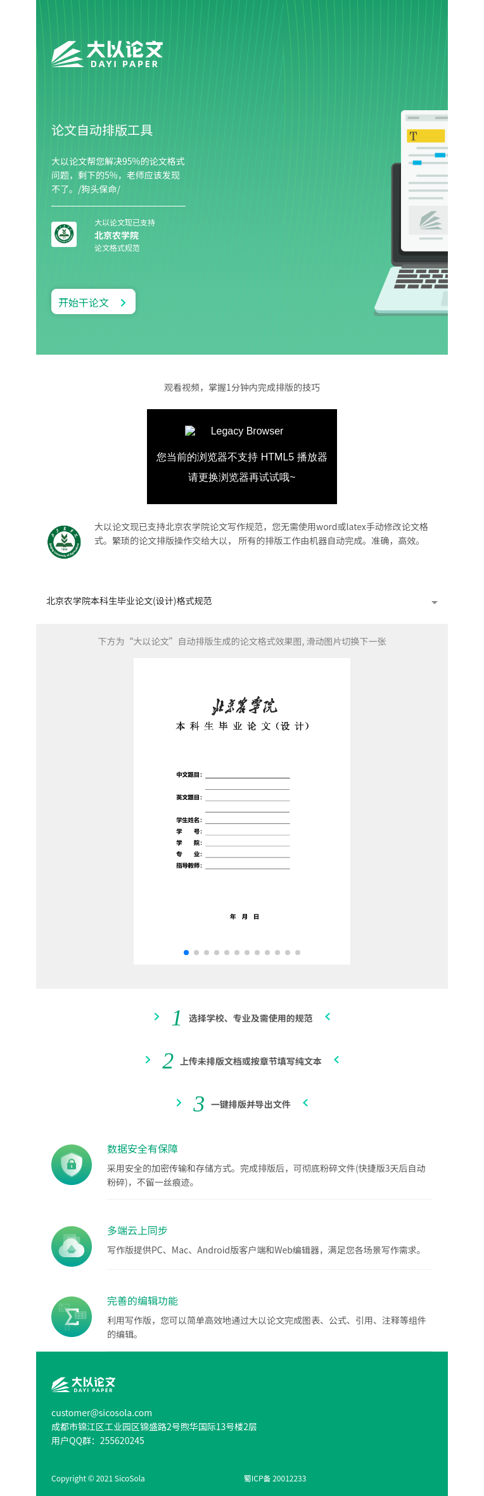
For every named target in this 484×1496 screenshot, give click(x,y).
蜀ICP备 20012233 (275, 1478)
